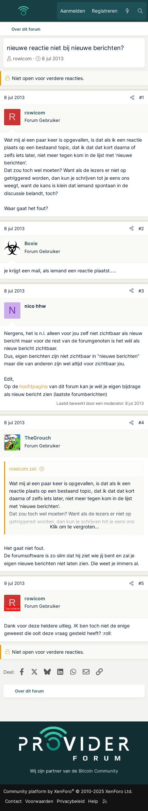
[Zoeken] (140, 11)
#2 (141, 228)
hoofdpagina (33, 386)
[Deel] (132, 97)
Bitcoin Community (98, 771)
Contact (13, 801)
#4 (141, 422)
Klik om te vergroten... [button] (74, 526)
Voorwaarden (39, 801)
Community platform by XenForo (68, 791)
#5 (141, 583)
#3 (141, 290)
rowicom (22, 58)
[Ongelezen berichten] (127, 11)
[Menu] (8, 11)
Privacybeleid (71, 801)
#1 (141, 97)
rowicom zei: (23, 469)
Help (93, 801)
